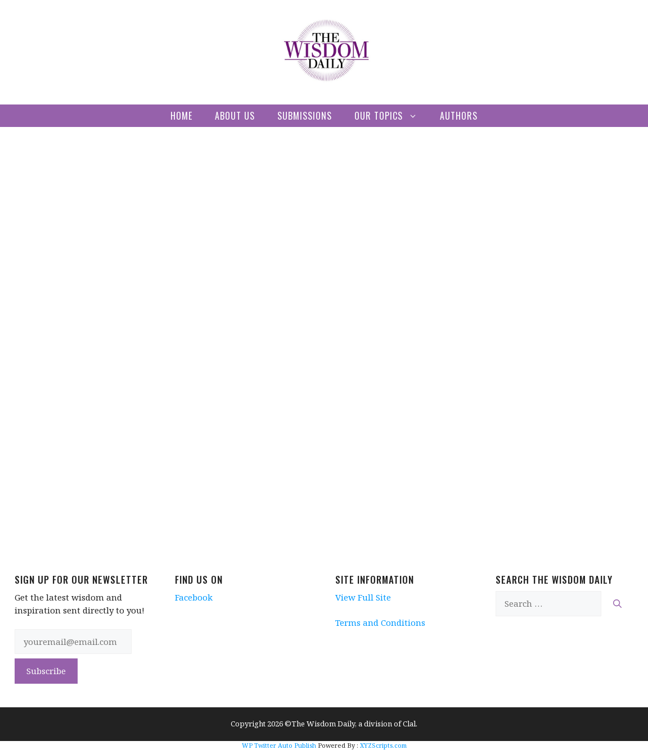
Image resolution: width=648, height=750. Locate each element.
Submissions (304, 115)
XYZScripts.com (383, 745)
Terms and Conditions (380, 622)
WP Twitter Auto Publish (279, 745)
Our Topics (391, 115)
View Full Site (363, 597)
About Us (235, 115)
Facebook (194, 597)
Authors (459, 115)
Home (181, 115)
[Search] (617, 603)
